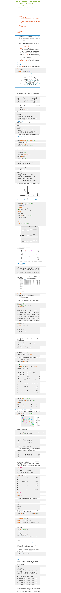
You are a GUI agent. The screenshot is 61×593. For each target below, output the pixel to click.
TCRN (21, 51)
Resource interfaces (20, 15)
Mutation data (23, 26)
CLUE (21, 48)
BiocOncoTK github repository (23, 60)
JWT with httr (28, 52)
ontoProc (21, 66)
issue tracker (37, 59)
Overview (19, 12)
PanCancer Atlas (21, 16)
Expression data (24, 27)
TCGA (21, 44)
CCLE (20, 25)
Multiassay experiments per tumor (26, 20)
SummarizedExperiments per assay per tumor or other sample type (30, 18)
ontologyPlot (30, 66)
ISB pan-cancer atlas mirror (26, 46)
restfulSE (25, 264)
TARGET (20, 24)
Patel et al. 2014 (26, 54)
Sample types (23, 17)
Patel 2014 (21, 30)
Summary (19, 32)
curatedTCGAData (27, 45)
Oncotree (21, 14)
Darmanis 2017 (21, 31)
